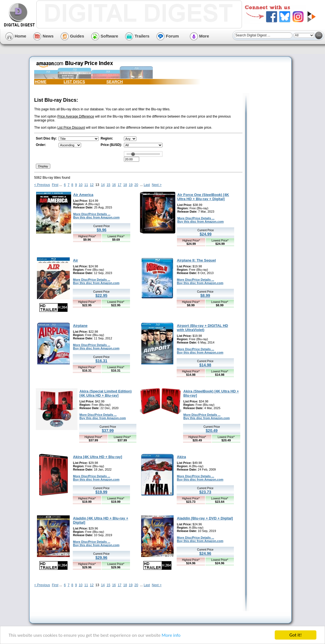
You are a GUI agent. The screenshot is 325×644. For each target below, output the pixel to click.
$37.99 (108, 430)
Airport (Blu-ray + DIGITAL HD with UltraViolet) (202, 328)
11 (86, 185)
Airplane (80, 326)
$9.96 (101, 230)
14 (103, 185)
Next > (157, 185)
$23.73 (205, 492)
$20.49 (212, 430)
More (199, 36)
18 (125, 185)
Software (104, 36)
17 (119, 185)
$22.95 (101, 295)
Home (15, 36)
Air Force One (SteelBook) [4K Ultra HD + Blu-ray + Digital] (203, 197)
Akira (181, 457)
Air (75, 260)
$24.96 (205, 553)
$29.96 (101, 557)
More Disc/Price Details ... (92, 214)
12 (92, 185)
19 (130, 185)
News (43, 36)
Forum (167, 36)
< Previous (42, 185)
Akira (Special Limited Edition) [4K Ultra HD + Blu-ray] (105, 393)
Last (147, 185)
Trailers (137, 36)
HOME (40, 81)
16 (114, 185)
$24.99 (206, 234)
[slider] (133, 154)
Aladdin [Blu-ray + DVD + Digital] (205, 518)
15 (108, 185)
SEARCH (114, 81)
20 (136, 185)
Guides (72, 36)
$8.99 (205, 295)
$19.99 (101, 492)
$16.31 (101, 361)
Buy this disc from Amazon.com (96, 217)
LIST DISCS (74, 81)
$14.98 (205, 365)
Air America (83, 195)
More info (171, 635)
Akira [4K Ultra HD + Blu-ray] (97, 457)
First (55, 185)
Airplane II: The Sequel (196, 260)
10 (80, 185)
